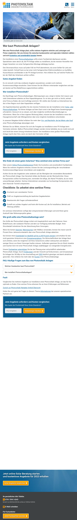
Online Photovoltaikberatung (22, 165)
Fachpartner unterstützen (18, 249)
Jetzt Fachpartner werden (14, 516)
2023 (41, 254)
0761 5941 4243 (11, 500)
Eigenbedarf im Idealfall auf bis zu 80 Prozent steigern (36, 236)
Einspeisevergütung (34, 238)
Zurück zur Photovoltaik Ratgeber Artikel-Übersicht (22, 288)
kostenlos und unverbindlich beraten (23, 56)
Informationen (45, 291)
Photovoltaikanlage (26, 59)
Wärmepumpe (28, 230)
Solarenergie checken (33, 151)
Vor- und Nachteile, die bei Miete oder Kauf (57, 120)
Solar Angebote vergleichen (14, 483)
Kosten (37, 257)
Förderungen (28, 252)
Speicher (19, 230)
